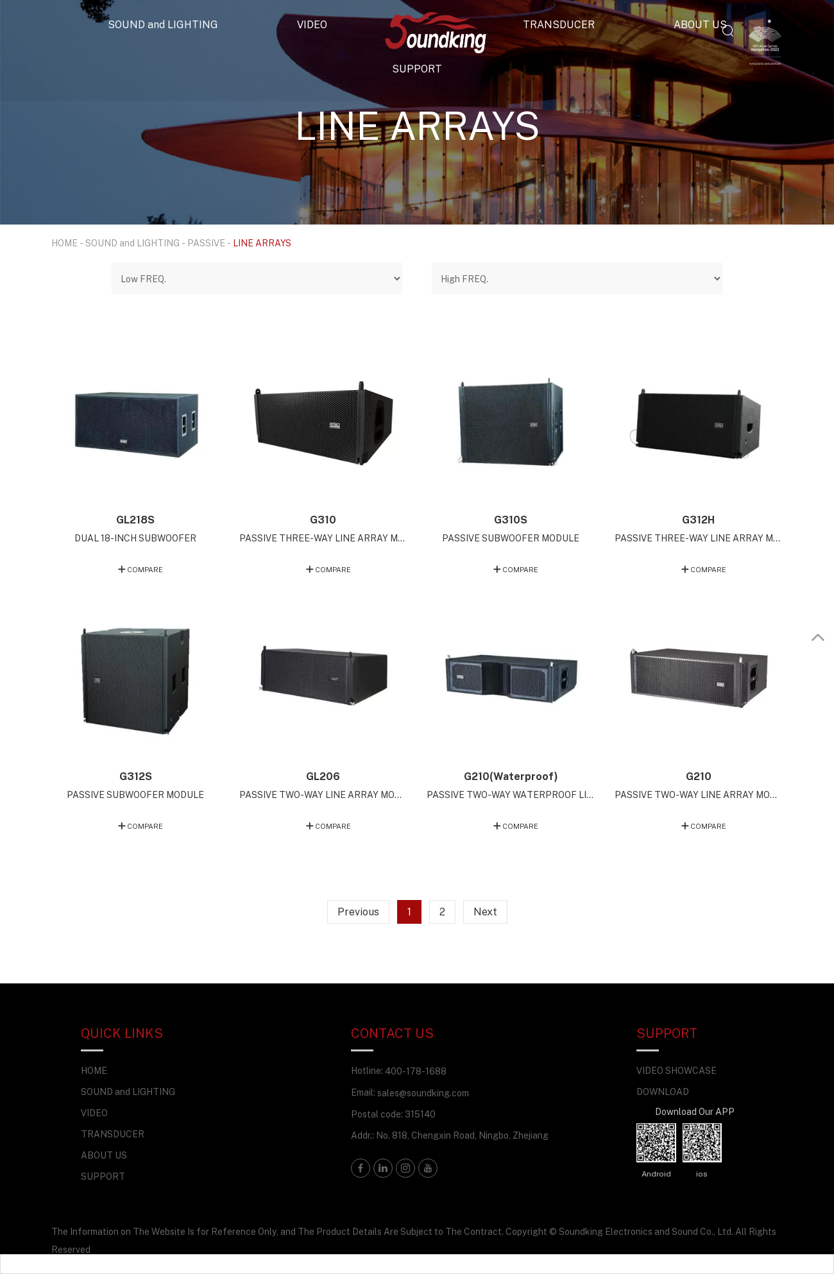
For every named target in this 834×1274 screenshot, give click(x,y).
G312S (135, 776)
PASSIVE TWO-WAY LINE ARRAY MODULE (323, 794)
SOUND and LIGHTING (163, 24)
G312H (698, 519)
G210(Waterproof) (511, 776)
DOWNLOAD (662, 1091)
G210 (698, 776)
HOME (64, 242)
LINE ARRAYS (262, 242)
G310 (323, 519)
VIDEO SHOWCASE (676, 1070)
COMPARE (145, 569)
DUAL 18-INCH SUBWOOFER (135, 537)
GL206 (323, 776)
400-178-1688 (416, 1071)
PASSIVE (206, 242)
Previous (358, 911)
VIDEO (312, 24)
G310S (510, 519)
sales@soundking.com (423, 1092)
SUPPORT (417, 68)
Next (485, 911)
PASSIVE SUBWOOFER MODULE (510, 537)
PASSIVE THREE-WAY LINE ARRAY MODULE (323, 537)
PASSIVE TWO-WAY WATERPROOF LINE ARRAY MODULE (511, 794)
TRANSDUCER (559, 24)
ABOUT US (700, 24)
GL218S (135, 519)
